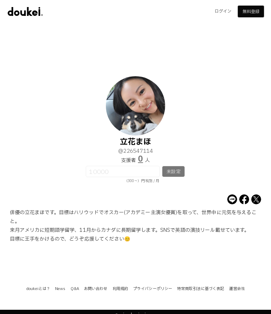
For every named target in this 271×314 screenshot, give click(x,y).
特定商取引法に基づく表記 (200, 289)
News (60, 289)
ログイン (223, 11)
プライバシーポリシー (152, 289)
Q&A (75, 289)
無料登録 (250, 11)
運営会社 (237, 289)
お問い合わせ (96, 289)
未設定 (173, 171)
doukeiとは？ (38, 289)
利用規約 (120, 289)
